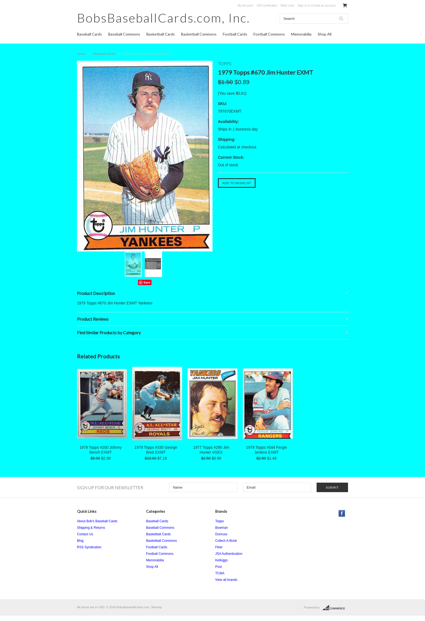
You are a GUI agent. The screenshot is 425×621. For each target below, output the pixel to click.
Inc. (163, 17)
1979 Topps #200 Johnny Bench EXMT (100, 449)
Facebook (342, 513)
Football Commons (269, 34)
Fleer (219, 547)
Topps (219, 521)
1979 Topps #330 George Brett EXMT (155, 449)
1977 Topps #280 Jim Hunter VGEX (211, 449)
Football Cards (235, 34)
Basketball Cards (160, 34)
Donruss (221, 534)
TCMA (219, 573)
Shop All (324, 34)
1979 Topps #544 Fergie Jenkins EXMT (266, 449)
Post (218, 567)
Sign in (302, 5)
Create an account (323, 5)
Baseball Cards (89, 34)
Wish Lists (287, 5)
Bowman (221, 528)
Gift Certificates (267, 5)
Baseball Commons (124, 34)
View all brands (226, 580)
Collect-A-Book (226, 541)
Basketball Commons (199, 34)
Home (81, 53)
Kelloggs (221, 560)
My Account (245, 5)
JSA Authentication (228, 554)
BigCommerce (335, 608)
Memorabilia (301, 34)
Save (146, 282)
